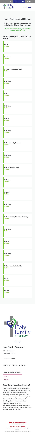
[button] (19, 1)
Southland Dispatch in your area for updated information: (17, 29)
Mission (7, 380)
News (15, 365)
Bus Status (7, 1)
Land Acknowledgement (12, 372)
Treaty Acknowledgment (17, 426)
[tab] (12, 373)
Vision (6, 376)
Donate (22, 365)
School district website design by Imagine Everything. (17, 431)
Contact (7, 365)
